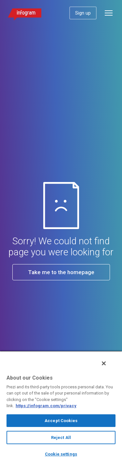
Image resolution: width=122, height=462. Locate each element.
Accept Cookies (61, 420)
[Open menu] (108, 13)
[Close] (104, 363)
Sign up (83, 13)
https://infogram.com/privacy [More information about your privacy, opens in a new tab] (46, 405)
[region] (61, 406)
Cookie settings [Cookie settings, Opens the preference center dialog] (61, 454)
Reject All (61, 437)
